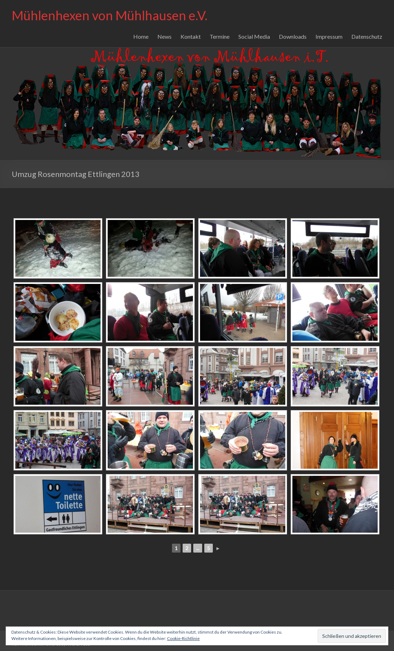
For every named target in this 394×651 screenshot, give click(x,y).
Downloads (293, 36)
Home (141, 36)
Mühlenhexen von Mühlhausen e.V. (109, 15)
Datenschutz (366, 36)
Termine (220, 36)
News (164, 36)
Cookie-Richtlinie (183, 638)
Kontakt (190, 36)
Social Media (254, 36)
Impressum (328, 36)
